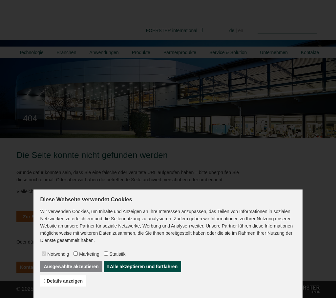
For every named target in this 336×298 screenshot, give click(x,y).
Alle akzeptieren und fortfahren (142, 266)
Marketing (89, 254)
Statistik (117, 254)
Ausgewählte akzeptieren (71, 266)
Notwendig (58, 254)
